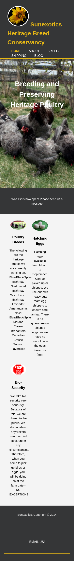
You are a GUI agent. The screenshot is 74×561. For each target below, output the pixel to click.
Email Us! (37, 542)
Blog (38, 55)
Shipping (18, 55)
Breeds (54, 51)
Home (16, 51)
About (34, 51)
